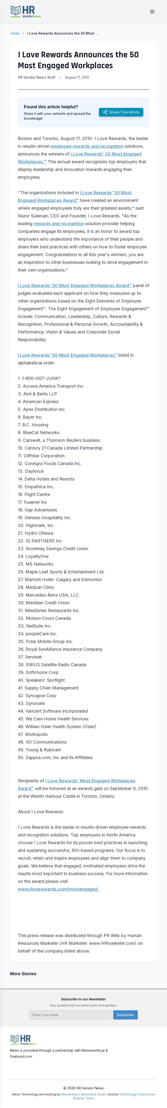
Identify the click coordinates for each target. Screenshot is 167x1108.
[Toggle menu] (152, 11)
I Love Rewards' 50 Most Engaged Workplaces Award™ (75, 285)
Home (15, 33)
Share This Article (121, 112)
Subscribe (125, 1015)
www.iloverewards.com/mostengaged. (58, 889)
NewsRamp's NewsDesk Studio (83, 1094)
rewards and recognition (59, 223)
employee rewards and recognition (87, 146)
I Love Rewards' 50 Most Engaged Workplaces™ (67, 355)
